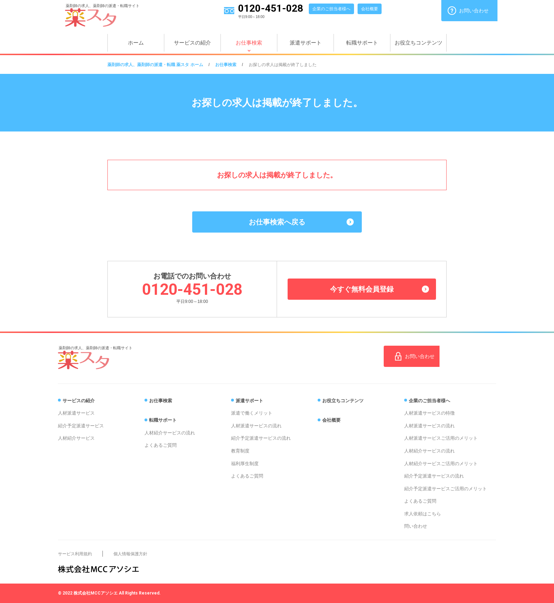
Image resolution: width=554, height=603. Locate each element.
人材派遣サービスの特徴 (429, 413)
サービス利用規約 (75, 553)
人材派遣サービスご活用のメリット (441, 438)
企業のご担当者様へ (331, 8)
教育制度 (240, 450)
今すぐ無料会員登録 (362, 289)
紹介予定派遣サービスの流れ (261, 438)
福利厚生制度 (245, 463)
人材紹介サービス (76, 438)
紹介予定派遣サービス (81, 425)
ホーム (136, 43)
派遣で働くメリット (251, 413)
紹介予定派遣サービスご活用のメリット (445, 488)
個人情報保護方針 (130, 553)
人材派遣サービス (76, 413)
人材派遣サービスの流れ (256, 425)
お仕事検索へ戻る (277, 222)
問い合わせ (415, 526)
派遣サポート (306, 43)
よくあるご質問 (161, 445)
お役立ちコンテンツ (418, 43)
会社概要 (369, 8)
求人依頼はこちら (422, 513)
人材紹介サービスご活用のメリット (441, 463)
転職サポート (362, 43)
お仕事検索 (249, 43)
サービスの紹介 (192, 43)
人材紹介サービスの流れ (170, 432)
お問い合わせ (474, 10)
